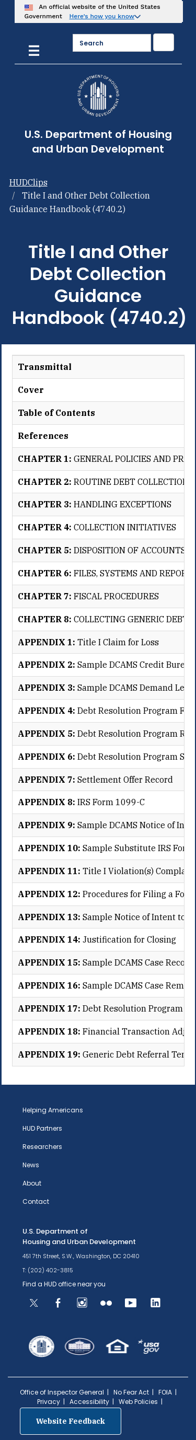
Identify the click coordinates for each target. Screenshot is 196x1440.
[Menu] (33, 49)
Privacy (48, 1401)
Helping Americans (52, 1110)
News (30, 1164)
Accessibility (89, 1401)
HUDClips (28, 182)
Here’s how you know (102, 16)
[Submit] (163, 42)
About (31, 1183)
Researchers (42, 1146)
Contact (35, 1201)
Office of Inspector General (62, 1392)
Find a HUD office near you (64, 1284)
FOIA (165, 1392)
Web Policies (138, 1401)
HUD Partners (42, 1128)
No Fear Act (131, 1392)
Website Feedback (70, 1421)
